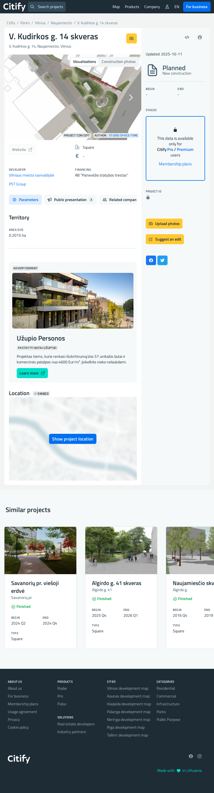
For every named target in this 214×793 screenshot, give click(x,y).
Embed (41, 393)
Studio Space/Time (123, 135)
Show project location (72, 438)
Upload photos (164, 223)
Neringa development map (128, 719)
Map (116, 6)
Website (22, 149)
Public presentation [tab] (70, 199)
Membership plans (175, 164)
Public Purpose (168, 719)
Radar (62, 688)
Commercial (166, 696)
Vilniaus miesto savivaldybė (31, 175)
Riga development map (126, 727)
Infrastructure (168, 704)
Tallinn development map (127, 735)
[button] (14, 97)
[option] (72, 97)
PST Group (17, 184)
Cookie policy (18, 727)
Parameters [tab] (25, 199)
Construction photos (119, 61)
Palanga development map (128, 711)
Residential (166, 688)
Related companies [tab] (125, 199)
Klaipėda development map (129, 704)
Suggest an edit (165, 239)
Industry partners (71, 732)
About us (15, 688)
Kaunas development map (128, 696)
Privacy (14, 719)
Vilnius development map (127, 688)
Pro (60, 696)
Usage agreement (22, 711)
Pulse (61, 704)
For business (197, 6)
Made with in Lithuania (179, 770)
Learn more (32, 373)
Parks (161, 711)
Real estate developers (76, 724)
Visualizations (84, 61)
